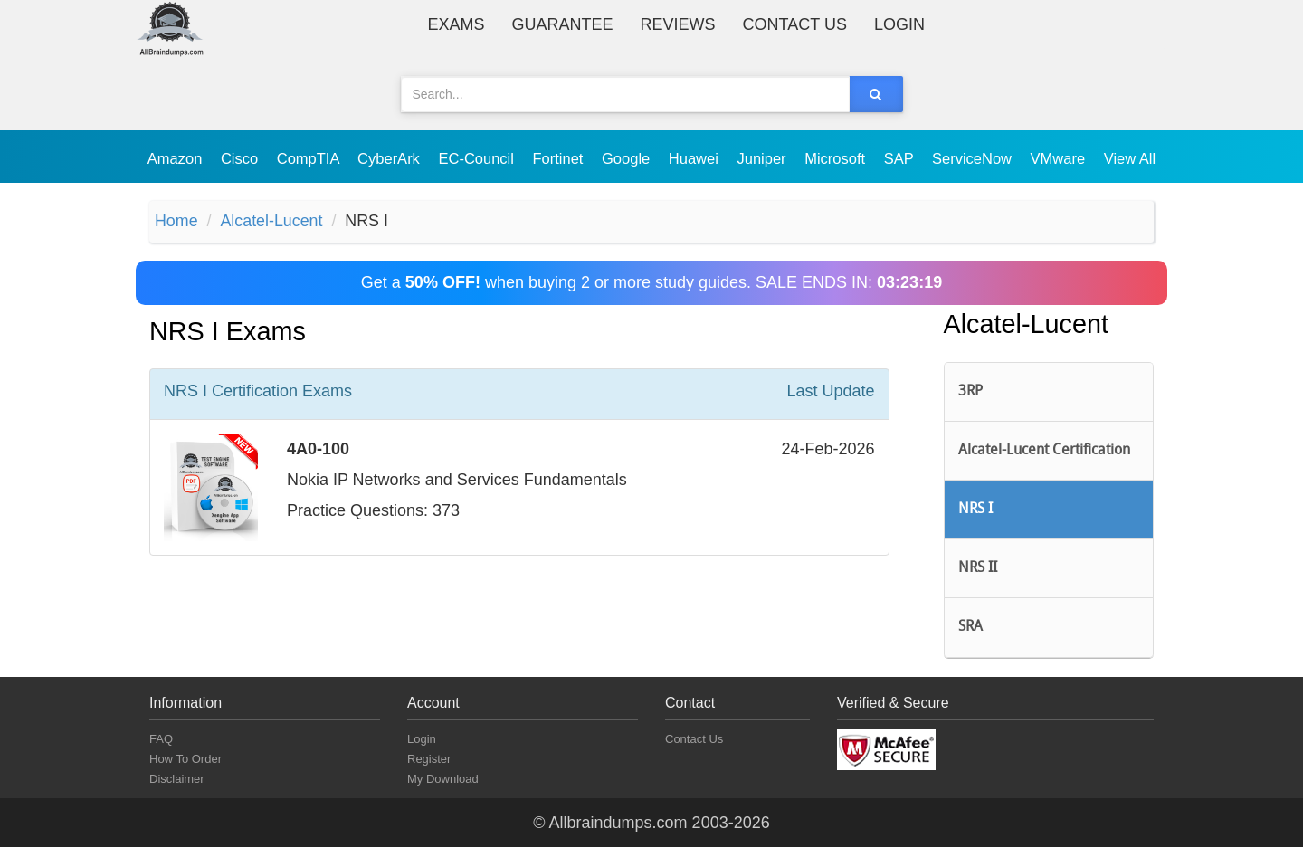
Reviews (678, 24)
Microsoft (837, 158)
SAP (901, 158)
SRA (970, 628)
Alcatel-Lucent (272, 222)
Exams (456, 24)
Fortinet (560, 158)
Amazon (176, 158)
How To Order (185, 760)
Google (628, 158)
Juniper (763, 158)
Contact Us (795, 24)
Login (899, 24)
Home (176, 222)
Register (429, 760)
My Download (443, 779)
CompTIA (310, 158)
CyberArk (390, 158)
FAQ (161, 740)
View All (1130, 158)
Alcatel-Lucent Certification (1044, 450)
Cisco (241, 158)
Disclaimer (176, 779)
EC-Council (478, 158)
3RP (970, 392)
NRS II (977, 569)
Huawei (696, 158)
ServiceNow (974, 158)
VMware (1060, 158)
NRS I (975, 510)
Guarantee (562, 24)
